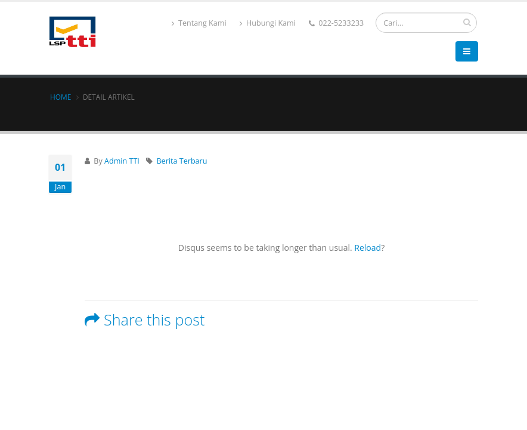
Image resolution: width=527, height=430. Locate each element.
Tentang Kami (199, 23)
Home (60, 97)
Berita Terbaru (181, 161)
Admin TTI (122, 161)
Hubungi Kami (268, 23)
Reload (367, 247)
